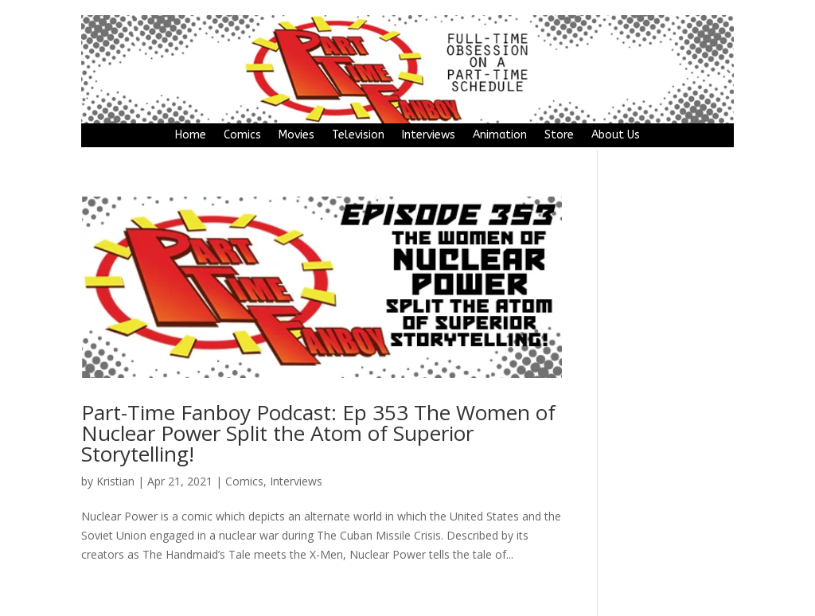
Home (190, 136)
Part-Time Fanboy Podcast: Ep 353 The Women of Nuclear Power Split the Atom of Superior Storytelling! (318, 433)
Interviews (428, 136)
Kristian (115, 481)
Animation (500, 136)
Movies (296, 136)
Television (358, 136)
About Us (615, 136)
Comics (242, 136)
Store (559, 136)
